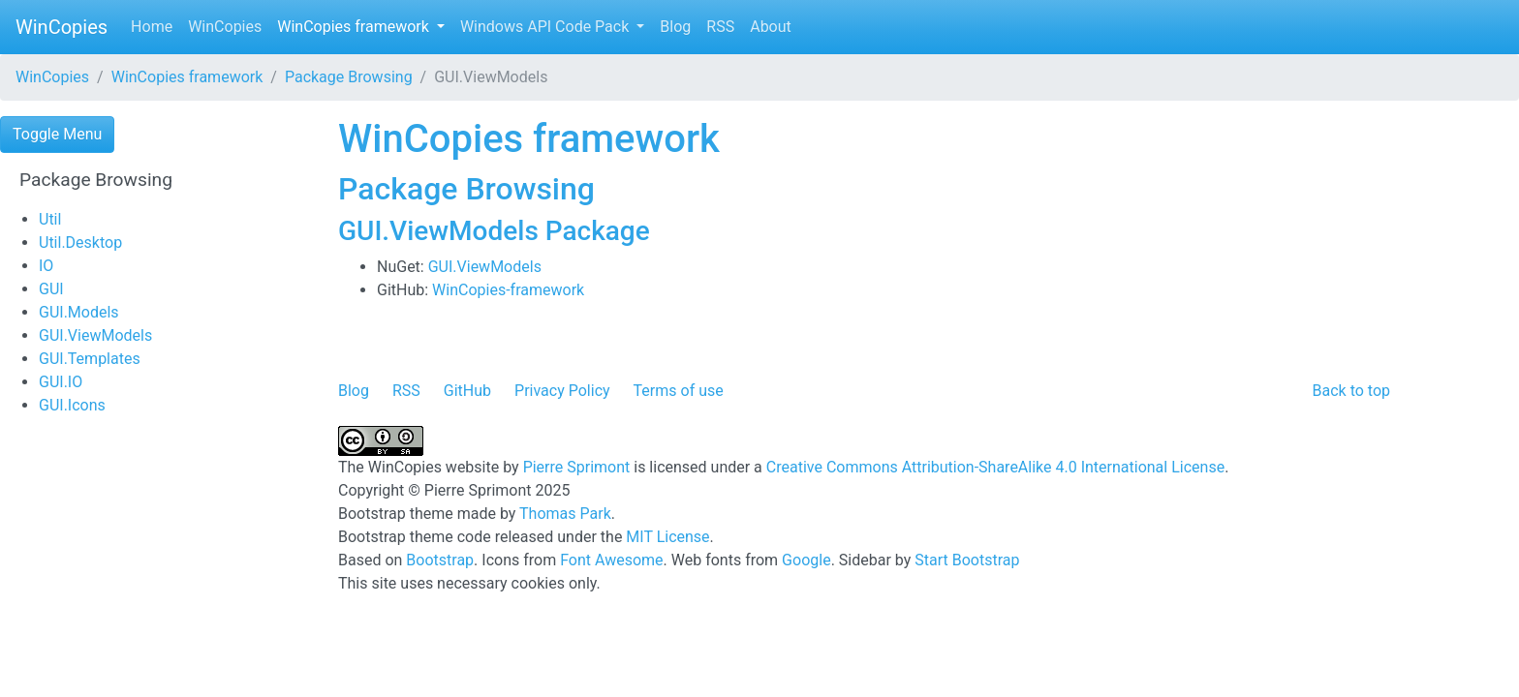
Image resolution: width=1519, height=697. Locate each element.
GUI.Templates (89, 358)
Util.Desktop (80, 242)
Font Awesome (611, 560)
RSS (720, 26)
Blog (675, 26)
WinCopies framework (355, 26)
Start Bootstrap (966, 560)
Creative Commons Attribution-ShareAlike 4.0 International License (995, 467)
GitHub (467, 390)
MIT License (667, 537)
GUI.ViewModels (95, 335)
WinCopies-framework (508, 290)
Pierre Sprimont (577, 467)
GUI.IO (60, 382)
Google (806, 560)
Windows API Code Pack (546, 26)
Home (151, 26)
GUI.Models (79, 312)
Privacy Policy (562, 390)
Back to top (1351, 390)
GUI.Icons (72, 405)
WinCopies (62, 27)
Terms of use (679, 390)
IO (46, 266)
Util (50, 219)
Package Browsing (349, 77)
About (770, 26)
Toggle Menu (57, 134)
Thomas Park (565, 513)
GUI (51, 289)
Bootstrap (440, 560)
